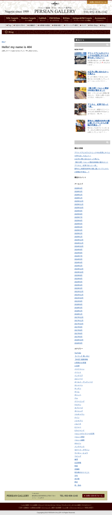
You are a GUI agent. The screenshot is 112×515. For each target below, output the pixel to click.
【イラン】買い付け (81, 356)
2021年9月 (78, 301)
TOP (20, 507)
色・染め (77, 485)
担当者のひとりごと (81, 472)
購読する (80, 40)
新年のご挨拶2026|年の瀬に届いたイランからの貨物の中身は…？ (98, 123)
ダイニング (78, 411)
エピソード (78, 379)
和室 (76, 466)
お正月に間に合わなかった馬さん (86, 159)
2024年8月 (78, 253)
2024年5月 (78, 259)
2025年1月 (78, 237)
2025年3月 (78, 230)
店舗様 (76, 469)
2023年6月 (78, 279)
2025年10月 (78, 208)
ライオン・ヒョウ (81, 453)
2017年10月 (78, 324)
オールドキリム (50, 505)
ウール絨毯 (33, 505)
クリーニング (79, 401)
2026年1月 (78, 198)
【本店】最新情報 (81, 359)
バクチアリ (78, 421)
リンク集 (65, 507)
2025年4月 (78, 227)
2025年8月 (78, 214)
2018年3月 (78, 308)
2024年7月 (78, 256)
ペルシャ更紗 (79, 437)
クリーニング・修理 (48, 507)
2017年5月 (78, 337)
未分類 (76, 479)
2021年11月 (78, 295)
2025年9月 (78, 211)
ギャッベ (77, 395)
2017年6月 (78, 333)
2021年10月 (78, 298)
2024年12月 (78, 240)
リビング (77, 456)
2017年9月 (78, 327)
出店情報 (77, 463)
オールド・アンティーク (83, 382)
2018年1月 (78, 314)
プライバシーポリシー (76, 507)
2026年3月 (78, 191)
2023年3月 (78, 288)
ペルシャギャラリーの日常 (84, 434)
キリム (76, 392)
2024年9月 (78, 250)
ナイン (76, 417)
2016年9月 (78, 343)
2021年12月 (78, 291)
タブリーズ (78, 408)
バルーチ (77, 424)
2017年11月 (78, 321)
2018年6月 (78, 304)
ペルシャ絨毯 (79, 440)
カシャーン (78, 385)
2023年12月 (78, 269)
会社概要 (58, 507)
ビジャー (77, 427)
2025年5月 (78, 224)
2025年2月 (78, 233)
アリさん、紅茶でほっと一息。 (86, 165)
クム (76, 398)
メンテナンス (79, 446)
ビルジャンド (79, 430)
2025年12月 (78, 201)
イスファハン (79, 369)
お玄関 (76, 366)
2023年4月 (78, 285)
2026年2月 (78, 195)
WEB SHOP (89, 507)
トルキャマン (79, 414)
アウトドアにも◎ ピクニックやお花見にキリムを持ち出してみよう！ (98, 55)
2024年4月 (78, 262)
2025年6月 (78, 220)
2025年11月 (78, 204)
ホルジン (77, 443)
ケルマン (77, 405)
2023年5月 (78, 282)
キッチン (77, 388)
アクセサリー (86, 505)
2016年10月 (78, 340)
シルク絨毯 (25, 505)
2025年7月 (78, 217)
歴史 (76, 482)
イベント (77, 372)
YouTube (77, 353)
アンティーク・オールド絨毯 (71, 505)
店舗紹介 (26, 507)
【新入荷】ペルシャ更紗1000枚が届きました (98, 89)
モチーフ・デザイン (81, 450)
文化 (76, 476)
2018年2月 (78, 311)
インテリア (78, 375)
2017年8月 (78, 330)
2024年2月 (78, 266)
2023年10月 (78, 272)
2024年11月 (78, 243)
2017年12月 (78, 317)
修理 (76, 459)
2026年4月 (78, 188)
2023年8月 (78, 275)
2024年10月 (78, 246)
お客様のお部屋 (80, 363)
